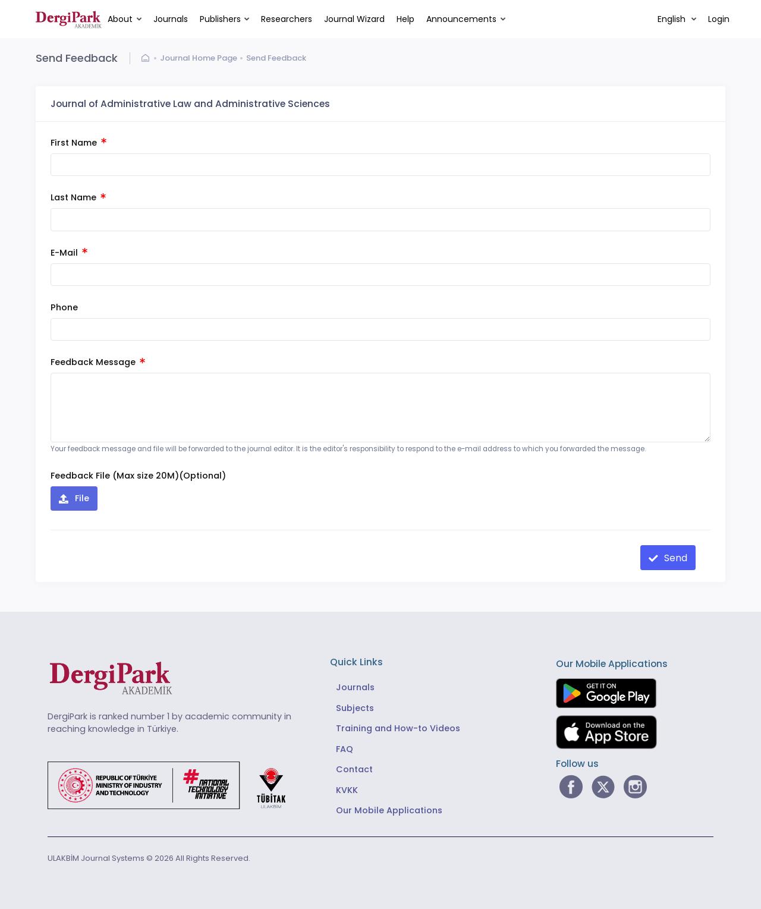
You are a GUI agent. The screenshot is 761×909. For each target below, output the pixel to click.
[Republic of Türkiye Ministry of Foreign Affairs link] (174, 785)
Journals (170, 19)
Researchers (286, 19)
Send (674, 558)
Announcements (461, 19)
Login (718, 19)
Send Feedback (276, 58)
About (120, 19)
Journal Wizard (354, 19)
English (673, 19)
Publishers (220, 19)
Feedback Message (98, 362)
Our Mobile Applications (389, 810)
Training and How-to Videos (398, 728)
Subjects (355, 708)
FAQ (344, 749)
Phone (64, 307)
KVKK (347, 790)
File (81, 498)
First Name (78, 143)
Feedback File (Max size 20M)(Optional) (138, 476)
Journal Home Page (198, 58)
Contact (354, 769)
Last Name (78, 197)
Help (405, 19)
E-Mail (69, 253)
